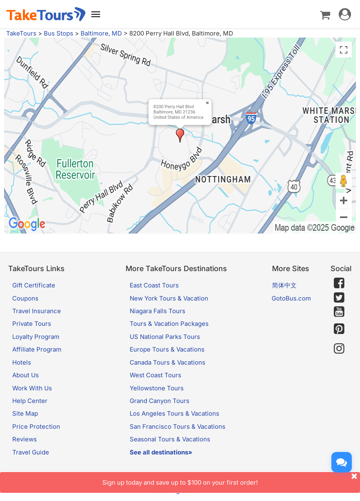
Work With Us (32, 388)
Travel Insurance (36, 311)
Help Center (29, 401)
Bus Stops (58, 33)
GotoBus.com (291, 298)
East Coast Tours (154, 285)
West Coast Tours (155, 375)
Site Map (25, 413)
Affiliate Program (36, 349)
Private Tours (31, 323)
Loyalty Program (35, 337)
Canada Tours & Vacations (167, 362)
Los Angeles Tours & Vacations (174, 413)
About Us (25, 375)
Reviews (24, 439)
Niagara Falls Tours (157, 311)
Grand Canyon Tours (159, 401)
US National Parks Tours (165, 337)
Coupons (25, 298)
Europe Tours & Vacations (167, 349)
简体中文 (284, 285)
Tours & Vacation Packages (169, 323)
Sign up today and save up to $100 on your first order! (231, 479)
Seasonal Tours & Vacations (170, 439)
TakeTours (21, 33)
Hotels (21, 362)
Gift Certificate (33, 285)
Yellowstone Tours (157, 388)
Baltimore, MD (101, 33)
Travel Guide (30, 452)
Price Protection (36, 426)
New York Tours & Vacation (169, 298)
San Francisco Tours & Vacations (177, 426)
